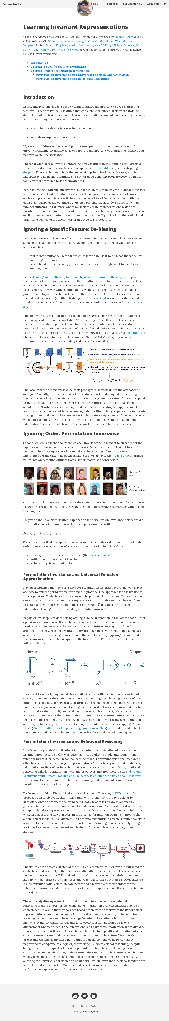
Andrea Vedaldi (94, 41)
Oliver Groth (49, 49)
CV (165, 7)
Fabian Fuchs (11, 7)
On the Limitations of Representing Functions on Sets (69, 728)
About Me (153, 7)
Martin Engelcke (56, 45)
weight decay (108, 168)
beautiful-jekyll (90, 1011)
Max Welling (102, 45)
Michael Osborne (123, 45)
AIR (94, 555)
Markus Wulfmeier (81, 45)
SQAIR (105, 555)
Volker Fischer (68, 49)
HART (116, 793)
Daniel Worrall (115, 41)
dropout (28, 172)
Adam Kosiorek (57, 41)
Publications (131, 7)
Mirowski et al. (97, 298)
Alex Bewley (75, 41)
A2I (67, 37)
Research (113, 7)
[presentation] (98, 398)
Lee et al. (127, 455)
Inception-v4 (135, 333)
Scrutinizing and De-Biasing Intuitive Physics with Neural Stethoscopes (76, 277)
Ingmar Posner (123, 37)
